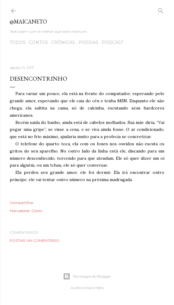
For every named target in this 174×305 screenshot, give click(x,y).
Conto (36, 210)
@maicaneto (28, 21)
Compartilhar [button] (22, 202)
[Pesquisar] (160, 9)
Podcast (112, 42)
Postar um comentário (34, 240)
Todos (18, 42)
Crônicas (63, 42)
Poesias (88, 42)
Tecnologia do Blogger (87, 276)
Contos (38, 42)
